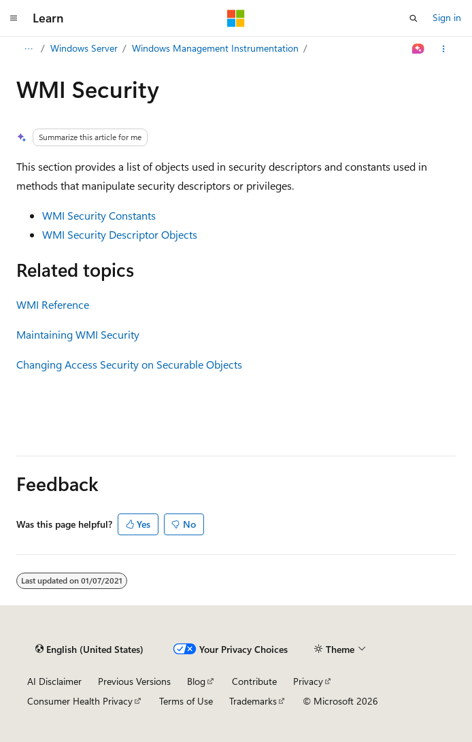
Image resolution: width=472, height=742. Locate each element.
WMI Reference (52, 304)
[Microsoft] (236, 18)
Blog (196, 681)
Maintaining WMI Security (77, 334)
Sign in (447, 17)
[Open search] (413, 18)
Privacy (308, 681)
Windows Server (84, 47)
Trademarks (253, 700)
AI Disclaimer (54, 681)
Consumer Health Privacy (80, 700)
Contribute (254, 681)
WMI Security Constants (99, 215)
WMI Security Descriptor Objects (119, 234)
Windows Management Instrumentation (215, 47)
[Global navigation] (13, 18)
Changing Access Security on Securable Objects (129, 364)
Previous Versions (134, 681)
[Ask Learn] (418, 49)
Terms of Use (186, 700)
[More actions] (444, 49)
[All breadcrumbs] (28, 49)
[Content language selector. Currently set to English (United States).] (89, 649)
